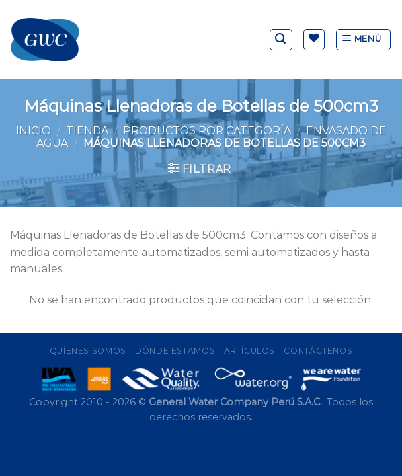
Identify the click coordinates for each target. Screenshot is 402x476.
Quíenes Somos (88, 351)
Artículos (250, 351)
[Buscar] (281, 39)
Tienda (87, 130)
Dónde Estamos (175, 351)
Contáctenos (318, 351)
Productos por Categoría (207, 130)
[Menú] (363, 39)
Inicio (33, 130)
